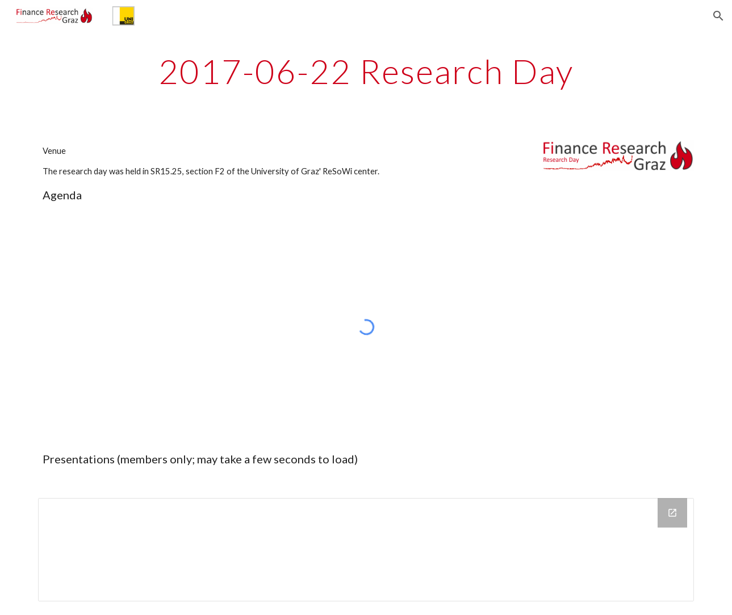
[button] (718, 16)
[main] (365, 71)
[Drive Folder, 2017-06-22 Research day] (365, 549)
